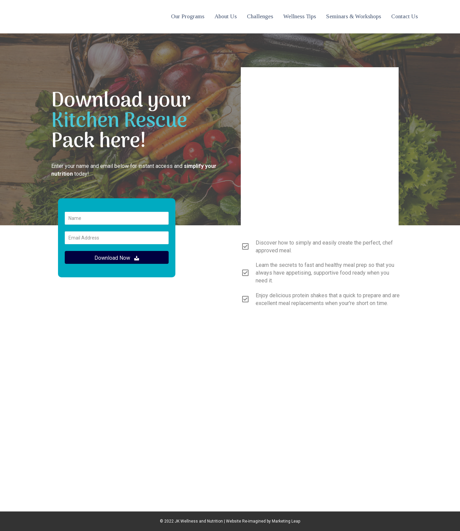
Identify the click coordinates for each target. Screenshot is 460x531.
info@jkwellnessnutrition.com (230, 401)
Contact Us (404, 16)
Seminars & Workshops (353, 16)
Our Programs (187, 16)
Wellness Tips (299, 16)
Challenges (260, 16)
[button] (117, 257)
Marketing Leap (286, 521)
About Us (225, 16)
